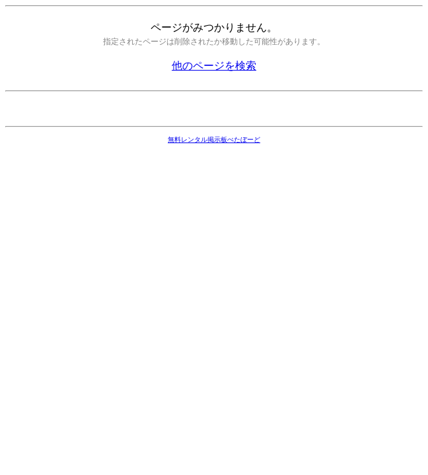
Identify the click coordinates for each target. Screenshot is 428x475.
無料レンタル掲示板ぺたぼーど (214, 139)
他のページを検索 (214, 65)
